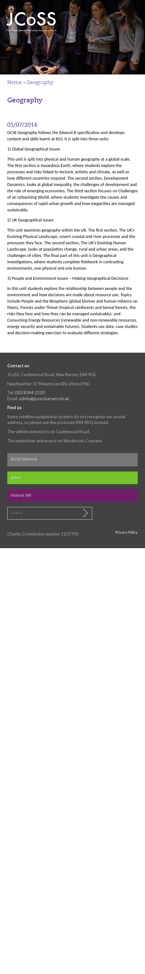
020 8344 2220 (30, 392)
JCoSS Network (24, 459)
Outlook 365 (21, 495)
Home (14, 82)
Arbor (16, 478)
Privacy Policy (126, 532)
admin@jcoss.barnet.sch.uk (44, 398)
